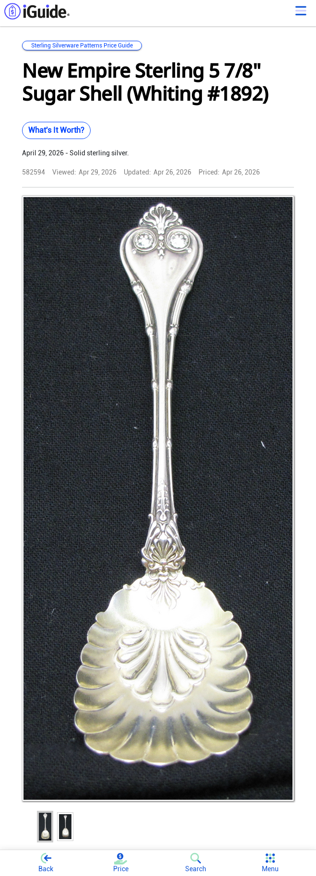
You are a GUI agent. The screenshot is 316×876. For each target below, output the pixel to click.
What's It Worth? (56, 130)
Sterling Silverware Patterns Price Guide (82, 45)
